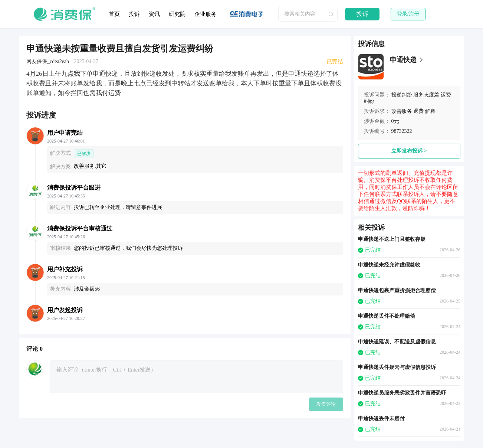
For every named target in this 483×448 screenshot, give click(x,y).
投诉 (134, 14)
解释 (430, 111)
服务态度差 (426, 95)
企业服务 (205, 14)
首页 (114, 14)
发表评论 (326, 404)
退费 (418, 111)
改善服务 (401, 111)
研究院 (177, 14)
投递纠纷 (401, 95)
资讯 (154, 14)
